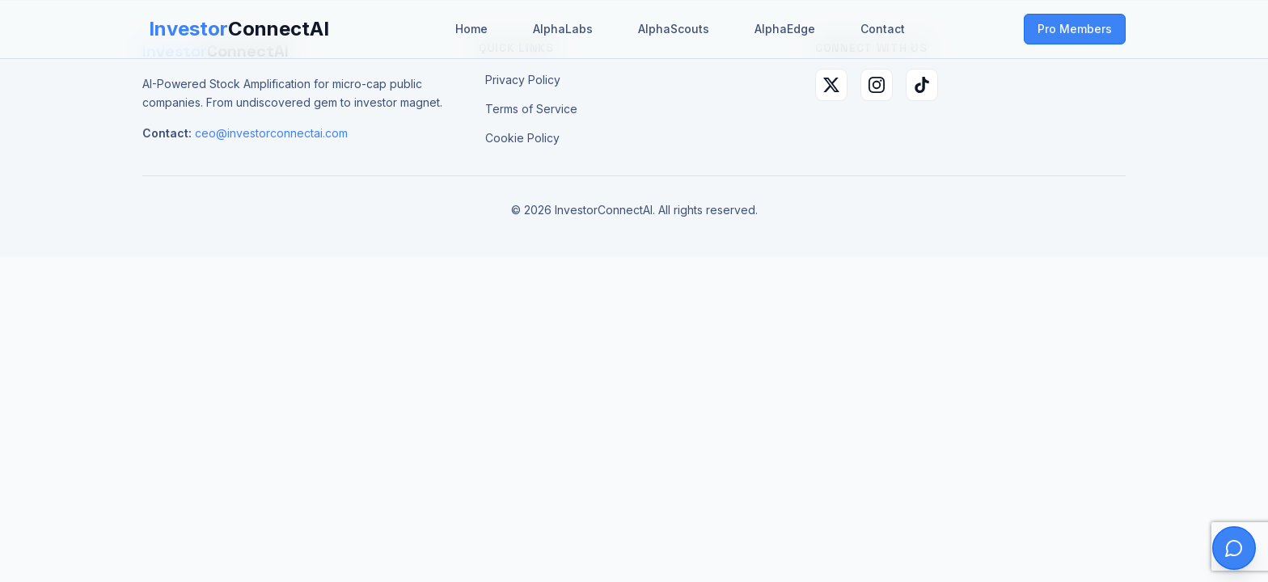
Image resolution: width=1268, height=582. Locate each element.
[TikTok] (922, 85)
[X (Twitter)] (831, 85)
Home (471, 29)
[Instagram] (876, 85)
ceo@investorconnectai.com (271, 133)
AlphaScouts (673, 29)
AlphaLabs (563, 29)
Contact (882, 29)
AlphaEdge (784, 29)
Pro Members (1075, 29)
